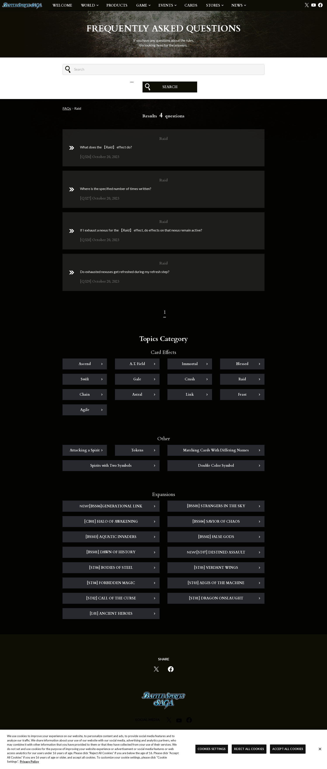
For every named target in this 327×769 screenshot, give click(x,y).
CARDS (190, 5)
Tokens (137, 451)
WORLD (88, 5)
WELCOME (62, 5)
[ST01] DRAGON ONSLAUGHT (216, 599)
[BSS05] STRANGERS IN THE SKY (216, 507)
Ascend (85, 365)
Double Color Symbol (216, 466)
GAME (141, 5)
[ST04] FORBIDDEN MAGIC (111, 584)
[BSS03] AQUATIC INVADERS (110, 538)
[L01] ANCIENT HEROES (111, 614)
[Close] (320, 749)
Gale (137, 380)
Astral (137, 395)
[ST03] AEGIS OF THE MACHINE (216, 584)
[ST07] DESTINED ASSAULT (216, 553)
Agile (84, 411)
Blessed (242, 365)
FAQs (67, 108)
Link (190, 395)
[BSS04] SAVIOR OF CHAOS (216, 522)
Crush (190, 380)
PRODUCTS (116, 5)
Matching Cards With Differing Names (216, 451)
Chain (85, 395)
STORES (213, 5)
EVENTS (165, 5)
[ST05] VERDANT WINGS (216, 568)
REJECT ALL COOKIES (249, 749)
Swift (85, 380)
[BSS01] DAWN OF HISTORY (111, 553)
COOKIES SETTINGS (212, 749)
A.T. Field (137, 365)
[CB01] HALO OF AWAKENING (111, 522)
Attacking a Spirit (85, 451)
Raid (242, 380)
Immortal (190, 365)
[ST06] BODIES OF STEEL (111, 568)
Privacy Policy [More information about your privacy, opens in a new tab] (29, 762)
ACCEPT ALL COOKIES (287, 749)
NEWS (237, 5)
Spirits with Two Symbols (111, 466)
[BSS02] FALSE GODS (216, 538)
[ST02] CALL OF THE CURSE (111, 599)
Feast (242, 395)
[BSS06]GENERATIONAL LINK (111, 507)
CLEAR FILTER (131, 87)
